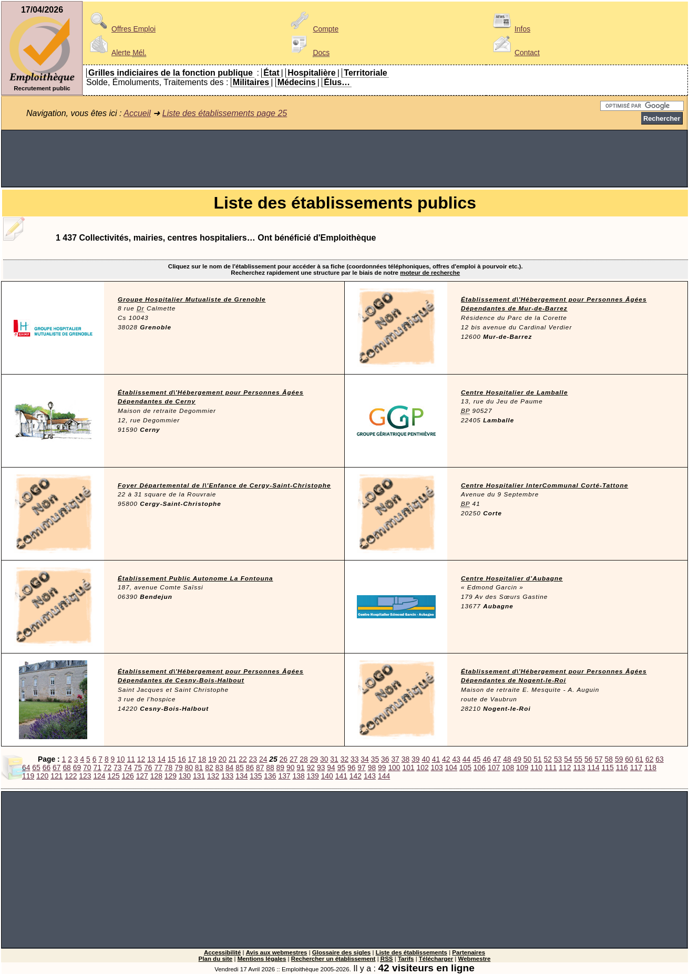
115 (608, 767)
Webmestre (474, 959)
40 (425, 759)
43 (456, 759)
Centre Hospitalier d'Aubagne (512, 578)
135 (256, 776)
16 (182, 759)
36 (385, 759)
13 (151, 759)
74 (127, 767)
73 (117, 767)
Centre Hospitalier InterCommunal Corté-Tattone (544, 485)
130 (185, 776)
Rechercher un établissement (333, 959)
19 (212, 759)
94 (331, 767)
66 (46, 767)
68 (66, 767)
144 (384, 776)
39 (415, 759)
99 (382, 767)
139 (313, 776)
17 (192, 759)
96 (351, 767)
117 (636, 767)
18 (202, 759)
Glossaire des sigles (341, 952)
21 (232, 759)
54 (568, 759)
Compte (312, 29)
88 (270, 767)
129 (170, 776)
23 (253, 759)
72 (107, 767)
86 (250, 767)
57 (598, 759)
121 (56, 776)
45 (476, 759)
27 (293, 759)
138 (298, 776)
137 (284, 776)
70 (87, 767)
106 (480, 767)
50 (527, 759)
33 (354, 759)
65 (36, 767)
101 (408, 767)
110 (536, 767)
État (271, 72)
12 (141, 759)
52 (548, 759)
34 (364, 759)
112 (565, 767)
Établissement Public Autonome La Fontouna (195, 578)
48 (507, 759)
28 (303, 759)
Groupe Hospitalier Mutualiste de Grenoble (192, 299)
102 (423, 767)
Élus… (337, 82)
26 (283, 759)
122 (71, 776)
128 (156, 776)
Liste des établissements (411, 952)
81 (199, 767)
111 (550, 767)
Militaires (251, 82)
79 (178, 767)
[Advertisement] (344, 158)
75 (138, 767)
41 (436, 759)
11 (131, 759)
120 (42, 776)
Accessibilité (222, 952)
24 (263, 759)
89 (280, 767)
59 (619, 759)
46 (486, 759)
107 (494, 767)
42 (446, 759)
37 (395, 759)
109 (522, 767)
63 (659, 759)
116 (622, 767)
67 (56, 767)
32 (344, 759)
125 (113, 776)
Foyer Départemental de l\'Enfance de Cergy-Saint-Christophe (224, 485)
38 (405, 759)
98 (372, 767)
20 (223, 759)
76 (148, 767)
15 (172, 759)
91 (300, 767)
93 (321, 767)
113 (579, 767)
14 (161, 759)
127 (142, 776)
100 (394, 767)
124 (99, 776)
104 (451, 767)
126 (128, 776)
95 (341, 767)
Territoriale (365, 72)
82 (209, 767)
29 (314, 759)
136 (270, 776)
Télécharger (436, 959)
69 (77, 767)
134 (241, 776)
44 (466, 759)
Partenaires (468, 952)
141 (341, 776)
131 (199, 776)
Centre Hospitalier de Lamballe (514, 392)
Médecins (296, 82)
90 (290, 767)
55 (578, 759)
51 (537, 759)
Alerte (116, 52)
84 (229, 767)
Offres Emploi (121, 29)
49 (517, 759)
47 (497, 759)
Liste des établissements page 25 (224, 113)
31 (334, 759)
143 (370, 776)
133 (227, 776)
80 (189, 767)
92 (311, 767)
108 (508, 767)
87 (260, 767)
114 (593, 767)
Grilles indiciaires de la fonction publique (170, 72)
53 (558, 759)
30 (324, 759)
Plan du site (216, 959)
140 (327, 776)
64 (26, 767)
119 (28, 776)
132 (213, 776)
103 (437, 767)
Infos (509, 29)
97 (361, 767)
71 (97, 767)
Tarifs (406, 959)
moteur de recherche (430, 272)
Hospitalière (311, 72)
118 (650, 767)
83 (219, 767)
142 (355, 776)
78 (168, 767)
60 (629, 759)
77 (158, 767)
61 (639, 759)
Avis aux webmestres (276, 952)
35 (375, 759)
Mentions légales (262, 959)
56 (588, 759)
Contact (514, 52)
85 (239, 767)
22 (242, 759)
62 (649, 759)
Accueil (137, 113)
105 (465, 767)
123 (85, 776)
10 (121, 759)
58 (609, 759)
